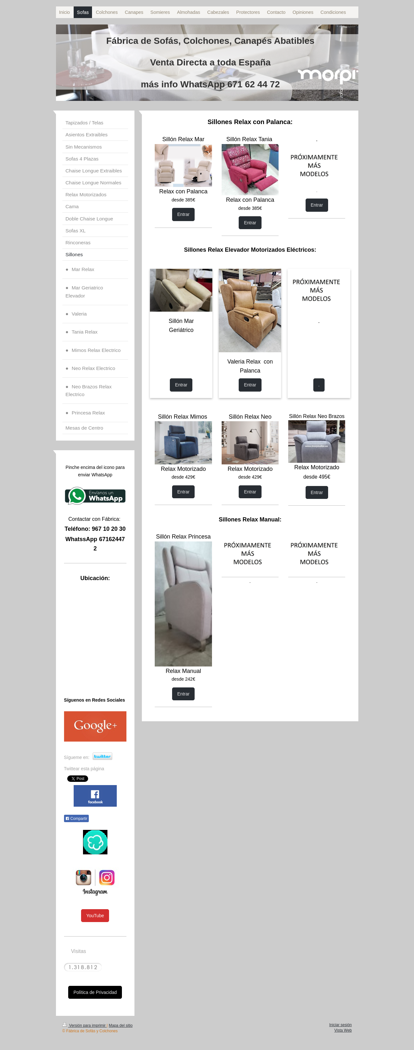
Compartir (76, 818)
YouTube (95, 915)
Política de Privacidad (95, 992)
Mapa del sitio (121, 1025)
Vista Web (343, 1030)
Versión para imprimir (84, 1025)
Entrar (183, 214)
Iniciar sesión (340, 1025)
